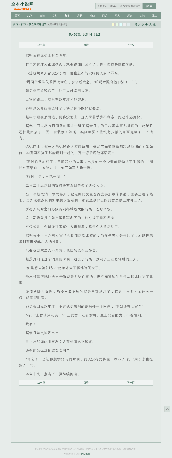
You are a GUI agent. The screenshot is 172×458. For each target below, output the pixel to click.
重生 (154, 15)
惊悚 (142, 15)
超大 (155, 24)
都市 (67, 15)
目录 (86, 44)
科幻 (92, 15)
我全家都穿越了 (38, 24)
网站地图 (85, 454)
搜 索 (149, 6)
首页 (17, 15)
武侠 (29, 15)
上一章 (41, 44)
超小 (137, 24)
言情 (42, 15)
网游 (104, 15)
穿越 (79, 15)
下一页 (131, 44)
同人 (117, 15)
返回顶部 (167, 409)
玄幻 (54, 15)
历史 (129, 15)
